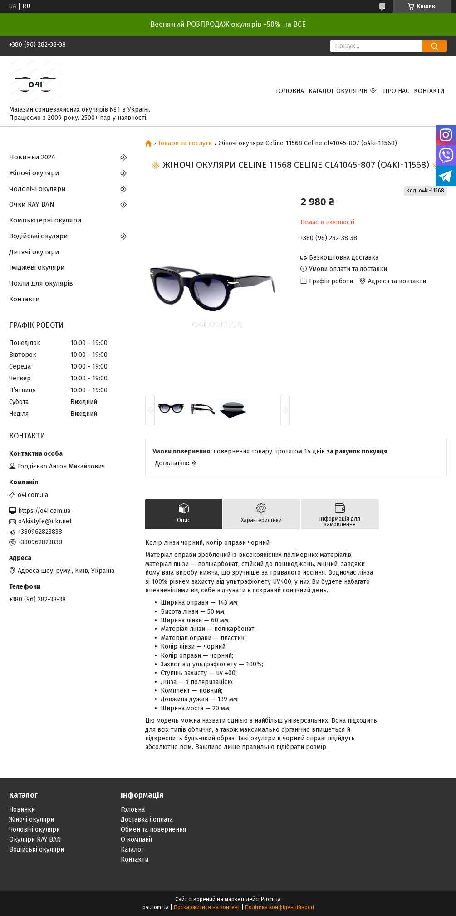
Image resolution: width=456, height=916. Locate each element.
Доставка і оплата (147, 819)
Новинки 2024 (32, 157)
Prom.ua (271, 899)
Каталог (132, 849)
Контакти (429, 91)
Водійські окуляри (38, 236)
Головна (290, 91)
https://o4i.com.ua (44, 511)
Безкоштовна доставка (343, 257)
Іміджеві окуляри (37, 267)
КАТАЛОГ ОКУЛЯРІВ (338, 91)
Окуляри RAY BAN (35, 839)
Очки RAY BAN (31, 204)
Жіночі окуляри (34, 173)
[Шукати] (434, 46)
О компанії (136, 839)
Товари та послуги (185, 143)
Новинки (22, 809)
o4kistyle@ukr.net (45, 521)
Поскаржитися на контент (207, 907)
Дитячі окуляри (34, 252)
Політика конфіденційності (279, 907)
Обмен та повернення (153, 829)
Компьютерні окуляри (45, 220)
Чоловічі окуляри (37, 189)
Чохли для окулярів (41, 283)
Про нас (396, 91)
